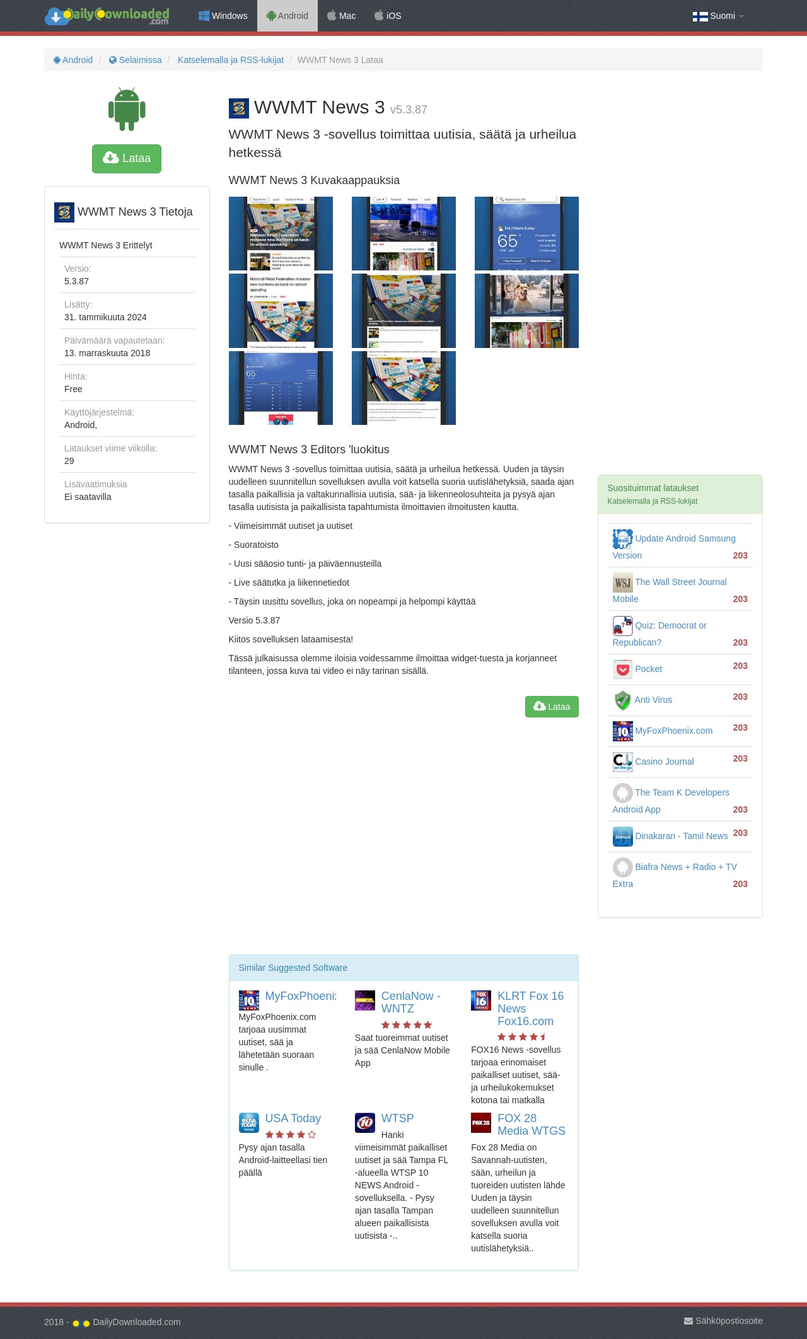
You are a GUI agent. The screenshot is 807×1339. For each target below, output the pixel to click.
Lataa (127, 158)
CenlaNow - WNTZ (411, 1002)
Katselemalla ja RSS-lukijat (229, 60)
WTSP (397, 1118)
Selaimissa (134, 60)
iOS (387, 16)
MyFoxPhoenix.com (315, 996)
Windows (223, 16)
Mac (341, 16)
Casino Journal (653, 761)
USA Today (293, 1118)
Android (287, 16)
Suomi (718, 16)
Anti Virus (643, 700)
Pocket (638, 669)
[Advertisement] (404, 841)
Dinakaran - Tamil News (670, 836)
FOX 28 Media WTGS (531, 1124)
